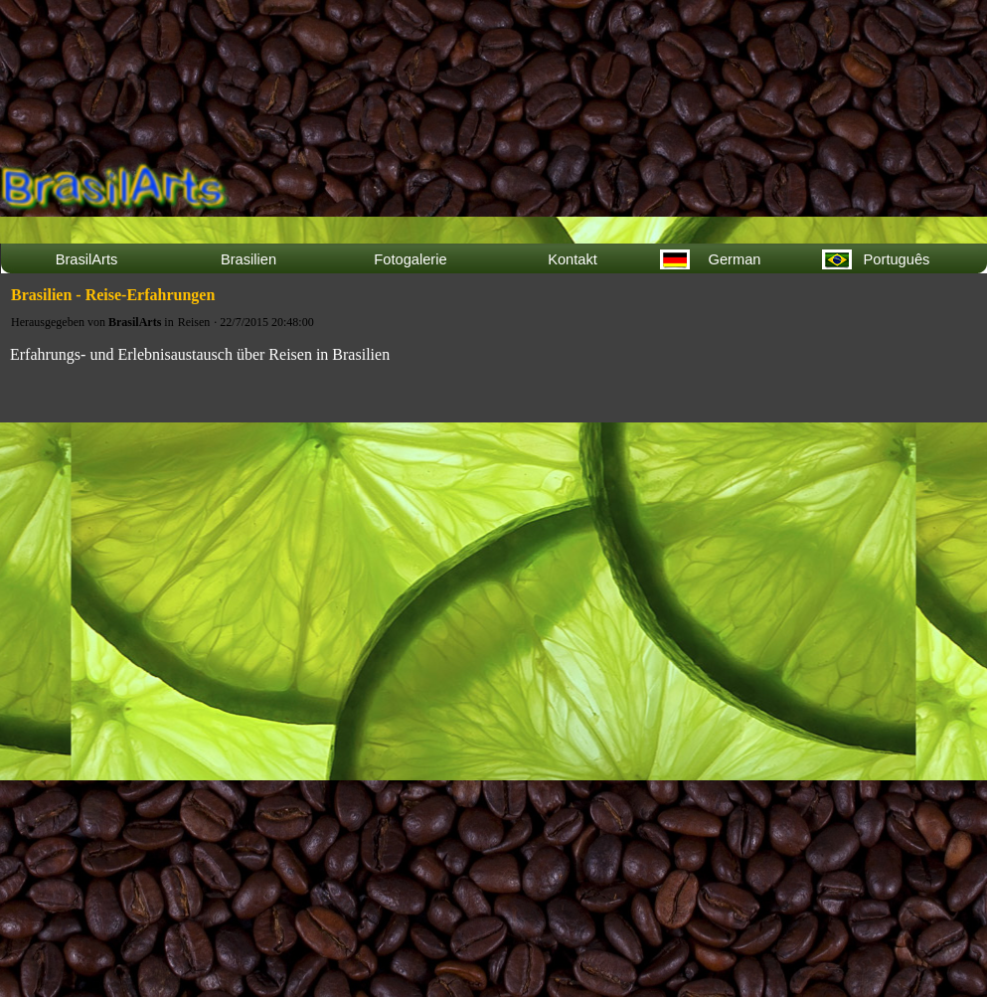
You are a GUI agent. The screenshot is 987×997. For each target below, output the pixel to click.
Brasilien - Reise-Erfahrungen (113, 294)
